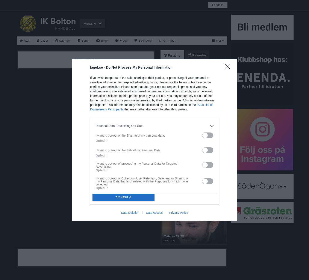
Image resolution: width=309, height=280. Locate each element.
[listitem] (154, 126)
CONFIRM (123, 197)
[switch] (207, 135)
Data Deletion (130, 212)
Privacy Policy (178, 212)
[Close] (229, 68)
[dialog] (154, 140)
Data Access (154, 212)
